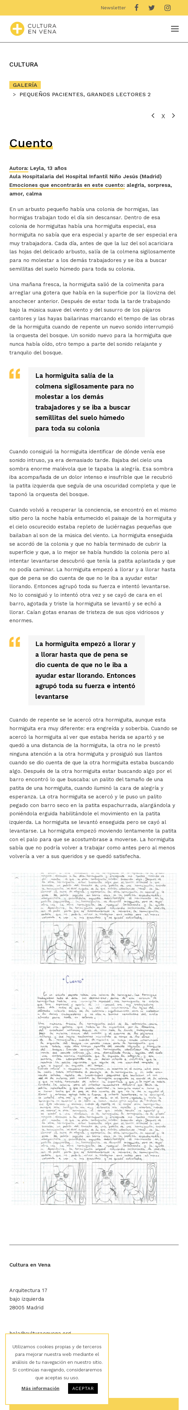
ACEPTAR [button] (83, 1388)
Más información (40, 1388)
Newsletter (113, 7)
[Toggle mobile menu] (175, 29)
